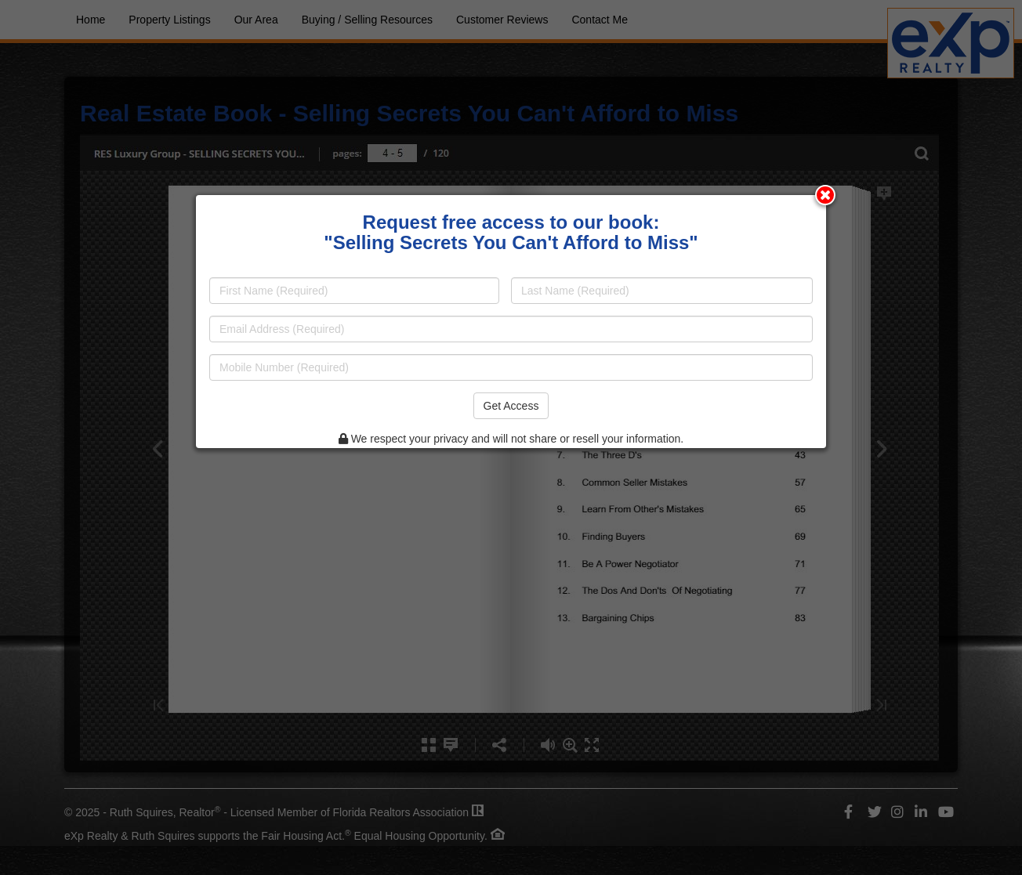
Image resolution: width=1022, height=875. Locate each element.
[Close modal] (825, 195)
